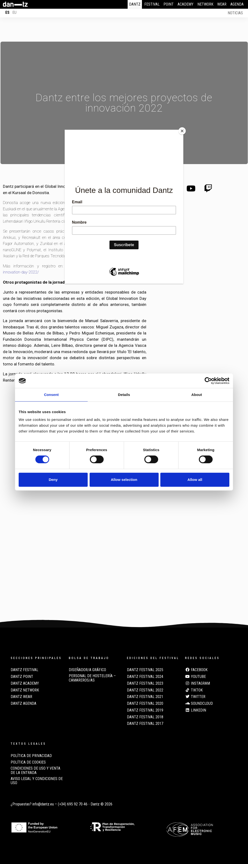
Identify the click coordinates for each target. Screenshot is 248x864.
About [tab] (196, 395)
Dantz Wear (21, 697)
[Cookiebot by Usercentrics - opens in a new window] (208, 380)
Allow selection (124, 479)
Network (205, 4)
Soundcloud (199, 703)
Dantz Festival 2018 (145, 717)
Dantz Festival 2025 (145, 670)
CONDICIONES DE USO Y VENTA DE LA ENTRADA (35, 770)
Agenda (237, 4)
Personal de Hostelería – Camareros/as (92, 678)
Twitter (195, 697)
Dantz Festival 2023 (145, 683)
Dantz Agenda (23, 703)
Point (168, 4)
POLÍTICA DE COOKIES (28, 762)
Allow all (194, 479)
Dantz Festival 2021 (145, 697)
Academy (186, 4)
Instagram (197, 683)
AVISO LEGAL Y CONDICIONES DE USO (37, 781)
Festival (152, 4)
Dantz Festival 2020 (145, 703)
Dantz (134, 4)
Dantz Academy (25, 683)
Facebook (196, 670)
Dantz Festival (24, 670)
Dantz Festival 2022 (145, 690)
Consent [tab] (51, 395)
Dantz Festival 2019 (145, 710)
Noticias (235, 13)
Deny (53, 479)
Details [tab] (124, 395)
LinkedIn (195, 710)
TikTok (194, 690)
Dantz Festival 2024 (145, 677)
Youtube (195, 677)
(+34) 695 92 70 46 (72, 804)
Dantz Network (25, 690)
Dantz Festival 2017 (145, 723)
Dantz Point (22, 677)
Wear (221, 4)
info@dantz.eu (43, 804)
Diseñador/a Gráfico (87, 670)
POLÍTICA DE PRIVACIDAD (31, 756)
